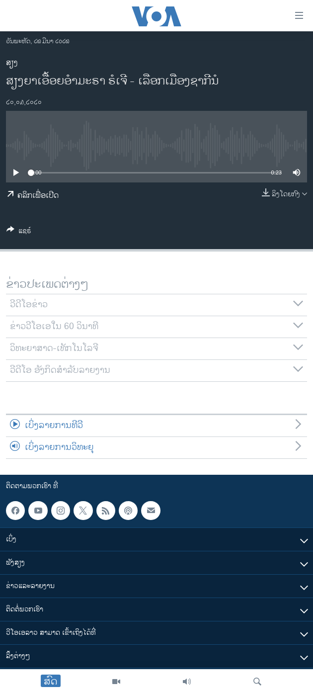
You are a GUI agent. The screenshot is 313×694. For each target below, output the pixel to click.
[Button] (18, 232)
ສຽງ (12, 63)
